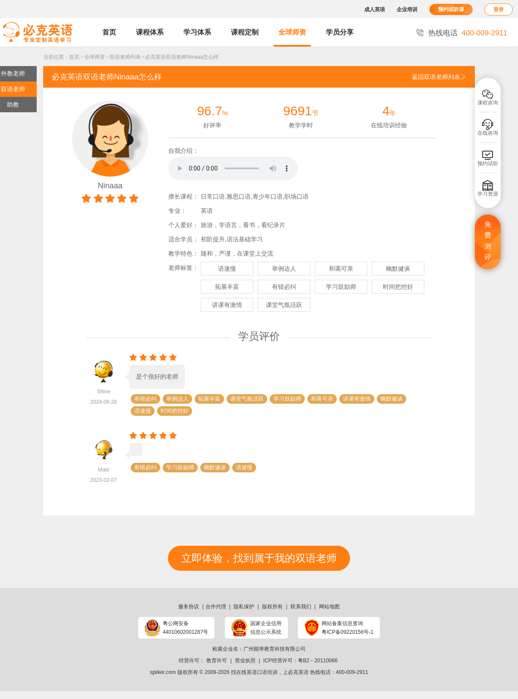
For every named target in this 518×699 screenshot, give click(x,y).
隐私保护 (244, 607)
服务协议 (188, 607)
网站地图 (329, 607)
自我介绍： (183, 150)
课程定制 (245, 32)
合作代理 (215, 607)
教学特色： (183, 253)
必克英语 (298, 672)
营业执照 (245, 661)
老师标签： (183, 267)
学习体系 (197, 32)
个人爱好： (183, 224)
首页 (109, 32)
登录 (498, 9)
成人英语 (374, 9)
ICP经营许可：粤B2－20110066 (300, 661)
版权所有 (272, 607)
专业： (177, 210)
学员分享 (340, 32)
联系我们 (301, 607)
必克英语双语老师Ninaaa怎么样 (181, 57)
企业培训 (407, 9)
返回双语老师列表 (439, 77)
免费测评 (487, 241)
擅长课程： (183, 196)
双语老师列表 (125, 57)
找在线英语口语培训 (254, 672)
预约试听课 (451, 9)
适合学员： (183, 239)
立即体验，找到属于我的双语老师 (259, 558)
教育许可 (216, 661)
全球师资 (292, 32)
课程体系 (150, 32)
